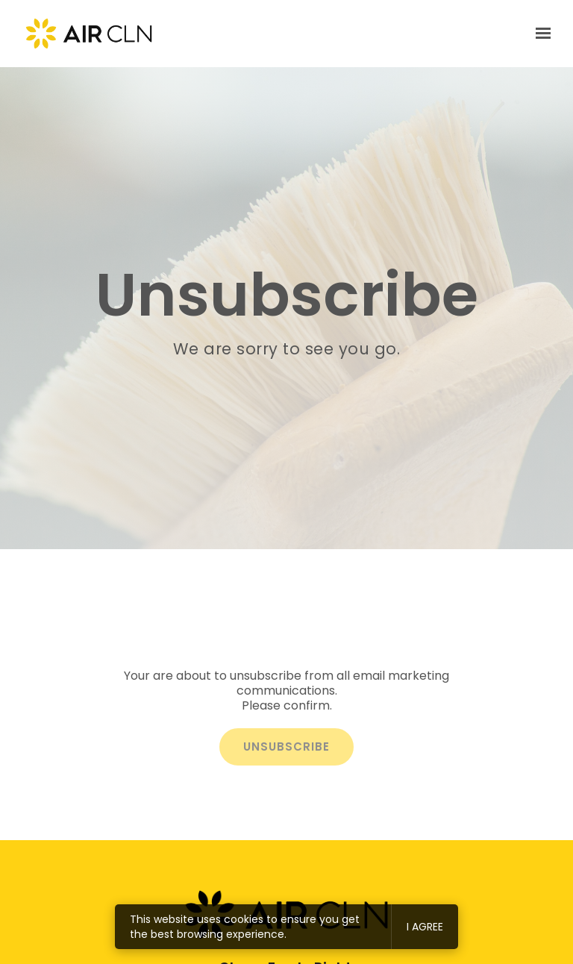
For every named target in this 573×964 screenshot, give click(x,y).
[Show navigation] (539, 33)
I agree (425, 926)
